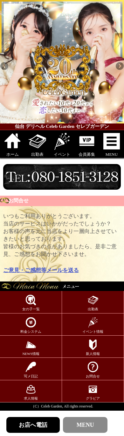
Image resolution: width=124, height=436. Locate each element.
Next (119, 66)
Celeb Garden (51, 406)
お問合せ (93, 369)
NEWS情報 (30, 347)
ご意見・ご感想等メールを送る (41, 270)
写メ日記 (31, 369)
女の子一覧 (31, 302)
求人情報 (31, 391)
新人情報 (93, 347)
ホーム (12, 144)
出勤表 (37, 144)
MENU (111, 144)
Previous (5, 66)
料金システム (30, 325)
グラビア (93, 391)
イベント (62, 144)
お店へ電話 (33, 425)
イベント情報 (92, 325)
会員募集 (86, 144)
